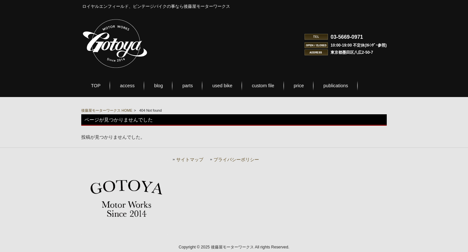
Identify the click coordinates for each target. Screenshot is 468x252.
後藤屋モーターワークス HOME (106, 110)
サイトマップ (189, 159)
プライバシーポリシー (236, 159)
